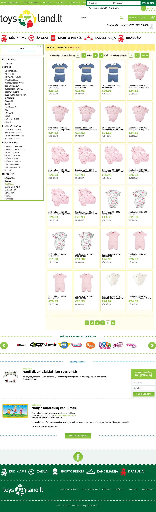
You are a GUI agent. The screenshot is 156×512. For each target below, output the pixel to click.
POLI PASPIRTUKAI (12, 138)
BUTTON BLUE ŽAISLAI (14, 89)
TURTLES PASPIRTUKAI (14, 129)
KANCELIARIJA (105, 38)
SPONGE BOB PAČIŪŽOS (15, 135)
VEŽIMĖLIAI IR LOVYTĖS (14, 83)
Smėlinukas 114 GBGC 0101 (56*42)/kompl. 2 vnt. (140, 86)
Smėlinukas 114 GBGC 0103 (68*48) (111, 213)
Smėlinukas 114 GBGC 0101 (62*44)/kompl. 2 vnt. (59, 129)
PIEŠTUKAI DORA (11, 158)
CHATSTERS (9, 98)
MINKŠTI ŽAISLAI (11, 71)
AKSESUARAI (10, 178)
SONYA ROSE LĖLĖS (13, 77)
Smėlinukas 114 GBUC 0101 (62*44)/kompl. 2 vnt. (140, 297)
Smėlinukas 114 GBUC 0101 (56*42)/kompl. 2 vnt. (113, 297)
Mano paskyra (148, 489)
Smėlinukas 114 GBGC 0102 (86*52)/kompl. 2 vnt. (86, 213)
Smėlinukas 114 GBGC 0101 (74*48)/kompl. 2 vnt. (113, 129)
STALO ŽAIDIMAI (11, 80)
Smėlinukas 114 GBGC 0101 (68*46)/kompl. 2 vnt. (86, 129)
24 (131, 55)
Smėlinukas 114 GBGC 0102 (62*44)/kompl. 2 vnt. (86, 171)
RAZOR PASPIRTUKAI (13, 132)
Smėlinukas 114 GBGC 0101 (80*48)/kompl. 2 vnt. (140, 129)
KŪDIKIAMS (17, 38)
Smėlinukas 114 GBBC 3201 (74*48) (57, 86)
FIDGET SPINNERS (12, 119)
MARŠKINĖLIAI (10, 190)
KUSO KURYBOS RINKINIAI (15, 95)
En (148, 8)
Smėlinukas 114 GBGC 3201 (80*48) (57, 297)
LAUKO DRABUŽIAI (12, 187)
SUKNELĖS (9, 199)
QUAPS (7, 104)
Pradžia (50, 47)
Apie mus (47, 2)
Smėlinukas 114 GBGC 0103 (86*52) (84, 255)
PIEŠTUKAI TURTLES (13, 161)
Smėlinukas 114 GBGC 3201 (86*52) (84, 297)
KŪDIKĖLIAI (9, 184)
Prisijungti (148, 2)
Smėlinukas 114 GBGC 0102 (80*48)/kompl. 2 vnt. (59, 213)
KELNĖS (8, 181)
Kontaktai (74, 2)
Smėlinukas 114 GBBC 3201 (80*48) (84, 86)
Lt (143, 8)
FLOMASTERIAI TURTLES (14, 149)
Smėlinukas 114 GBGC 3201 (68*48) (111, 255)
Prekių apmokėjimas (9, 2)
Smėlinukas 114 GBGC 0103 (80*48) (57, 255)
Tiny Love (8, 63)
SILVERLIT (8, 122)
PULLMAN (9, 101)
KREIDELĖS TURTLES (13, 155)
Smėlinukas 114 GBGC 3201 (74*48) (138, 255)
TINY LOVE (9, 113)
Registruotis (114, 8)
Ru (153, 8)
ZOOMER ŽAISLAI (12, 92)
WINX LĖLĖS (9, 74)
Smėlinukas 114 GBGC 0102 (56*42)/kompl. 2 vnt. (59, 171)
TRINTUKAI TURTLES (13, 167)
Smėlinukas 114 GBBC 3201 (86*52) (111, 86)
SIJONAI (8, 196)
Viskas (145, 55)
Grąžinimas (60, 2)
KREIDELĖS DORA (12, 152)
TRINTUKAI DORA (12, 164)
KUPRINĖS (9, 170)
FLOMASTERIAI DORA (13, 146)
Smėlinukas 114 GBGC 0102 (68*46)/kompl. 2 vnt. (113, 171)
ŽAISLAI (42, 38)
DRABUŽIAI (134, 38)
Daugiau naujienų (78, 435)
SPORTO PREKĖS (70, 38)
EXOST (7, 116)
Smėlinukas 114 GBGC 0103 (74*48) (138, 213)
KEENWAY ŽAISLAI (12, 86)
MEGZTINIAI (9, 193)
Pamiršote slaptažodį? (98, 8)
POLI (6, 110)
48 (137, 55)
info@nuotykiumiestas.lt (65, 415)
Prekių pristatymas (30, 2)
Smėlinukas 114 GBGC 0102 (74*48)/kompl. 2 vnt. (140, 171)
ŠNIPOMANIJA (10, 107)
